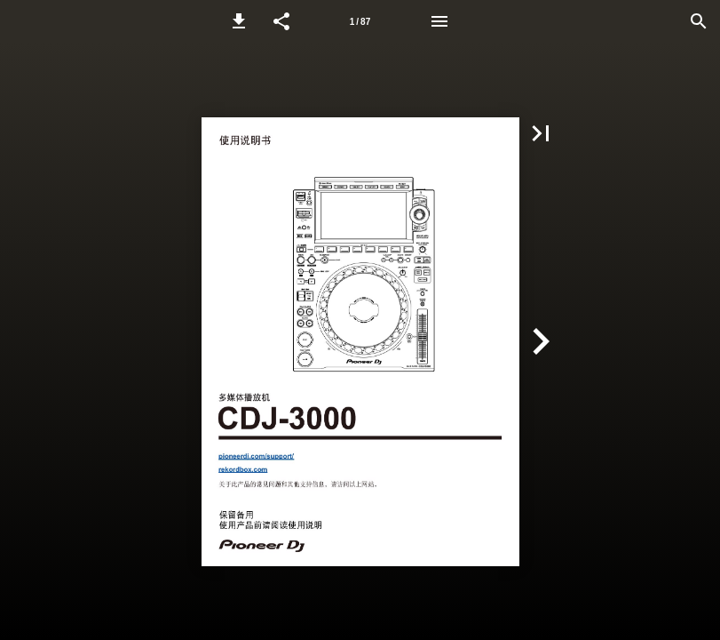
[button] (239, 21)
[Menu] (439, 21)
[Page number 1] (360, 21)
